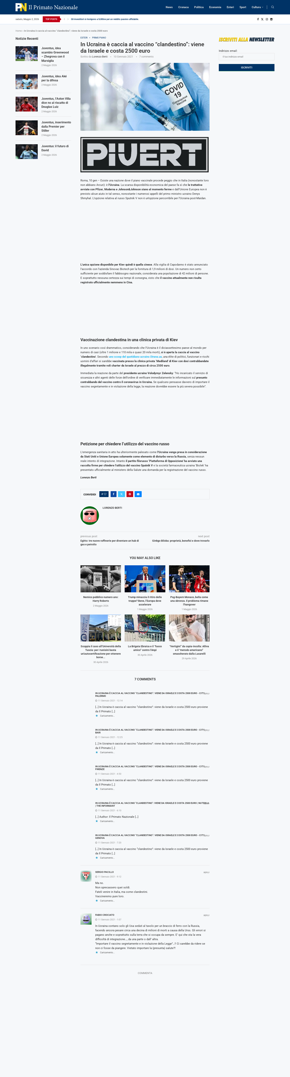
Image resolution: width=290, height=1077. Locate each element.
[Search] (272, 7)
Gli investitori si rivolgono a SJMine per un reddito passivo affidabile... (105, 19)
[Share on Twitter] (121, 494)
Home (19, 30)
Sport (243, 7)
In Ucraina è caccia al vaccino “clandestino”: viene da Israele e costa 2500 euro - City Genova (150, 836)
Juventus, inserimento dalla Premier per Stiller (56, 126)
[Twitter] (262, 19)
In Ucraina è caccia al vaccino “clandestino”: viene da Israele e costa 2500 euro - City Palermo (150, 694)
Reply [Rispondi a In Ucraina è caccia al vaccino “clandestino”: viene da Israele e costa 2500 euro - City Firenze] (207, 767)
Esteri (230, 7)
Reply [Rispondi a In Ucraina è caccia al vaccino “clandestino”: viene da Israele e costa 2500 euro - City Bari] (207, 730)
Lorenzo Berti (99, 56)
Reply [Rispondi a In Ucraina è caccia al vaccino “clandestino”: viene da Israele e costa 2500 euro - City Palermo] (207, 694)
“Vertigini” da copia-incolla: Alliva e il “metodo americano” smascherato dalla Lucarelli (189, 650)
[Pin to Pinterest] (130, 494)
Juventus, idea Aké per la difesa (54, 78)
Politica (199, 7)
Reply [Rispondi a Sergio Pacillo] (207, 873)
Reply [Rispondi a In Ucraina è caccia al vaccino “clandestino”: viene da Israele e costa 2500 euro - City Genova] (207, 836)
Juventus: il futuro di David (55, 148)
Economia (215, 7)
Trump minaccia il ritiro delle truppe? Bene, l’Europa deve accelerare (145, 601)
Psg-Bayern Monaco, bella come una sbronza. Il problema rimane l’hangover (189, 601)
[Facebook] (258, 19)
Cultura (256, 7)
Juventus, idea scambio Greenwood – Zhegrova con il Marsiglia (55, 54)
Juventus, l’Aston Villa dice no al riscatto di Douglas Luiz (56, 103)
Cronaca (183, 7)
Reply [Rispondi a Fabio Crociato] (207, 915)
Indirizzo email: (246, 54)
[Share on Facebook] (114, 494)
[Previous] (64, 19)
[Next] (68, 19)
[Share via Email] (138, 494)
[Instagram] (267, 19)
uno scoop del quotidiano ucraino (135, 356)
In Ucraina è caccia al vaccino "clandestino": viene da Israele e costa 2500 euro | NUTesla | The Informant (152, 804)
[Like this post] (105, 494)
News (169, 7)
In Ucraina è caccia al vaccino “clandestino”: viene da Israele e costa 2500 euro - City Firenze (150, 768)
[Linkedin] (271, 19)
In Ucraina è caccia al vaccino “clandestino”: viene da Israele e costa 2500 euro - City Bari (150, 731)
